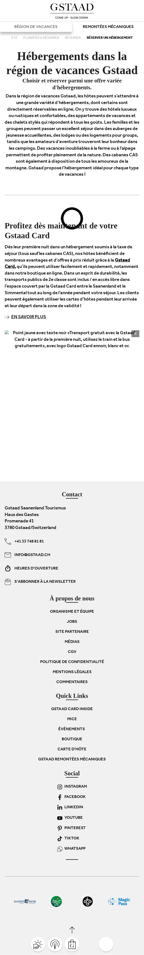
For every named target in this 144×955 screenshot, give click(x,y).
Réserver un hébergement (110, 38)
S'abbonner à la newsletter (40, 582)
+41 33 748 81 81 (24, 541)
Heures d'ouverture (31, 568)
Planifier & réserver (41, 38)
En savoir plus (25, 317)
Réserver (73, 38)
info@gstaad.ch (27, 555)
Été (14, 38)
